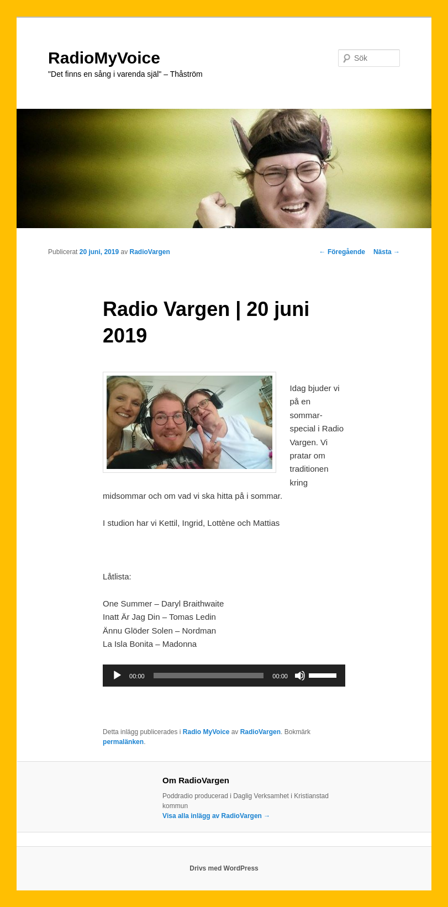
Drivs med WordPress (224, 868)
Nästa (386, 252)
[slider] (209, 675)
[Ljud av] (299, 675)
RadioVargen (150, 252)
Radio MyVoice (206, 732)
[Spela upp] (117, 675)
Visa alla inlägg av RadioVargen (216, 816)
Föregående (342, 252)
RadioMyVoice (104, 58)
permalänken (123, 742)
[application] (224, 676)
